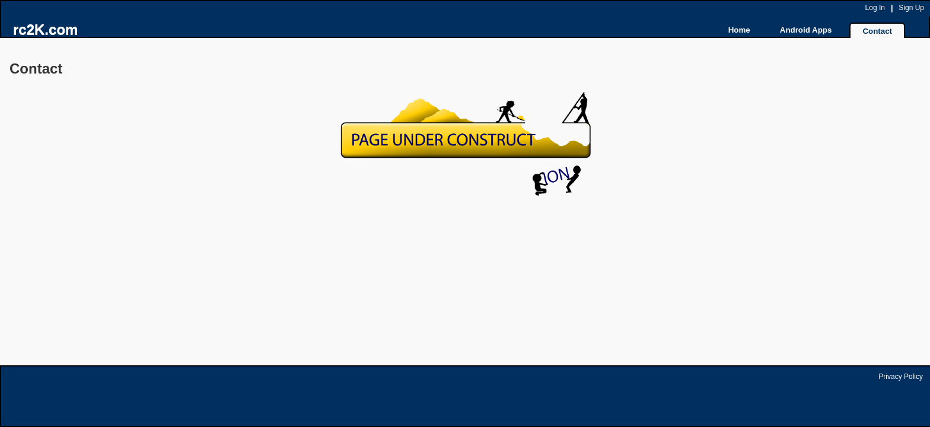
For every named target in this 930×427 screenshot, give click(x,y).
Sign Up (911, 8)
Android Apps (806, 30)
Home (739, 30)
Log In (875, 8)
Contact (877, 31)
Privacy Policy (900, 376)
